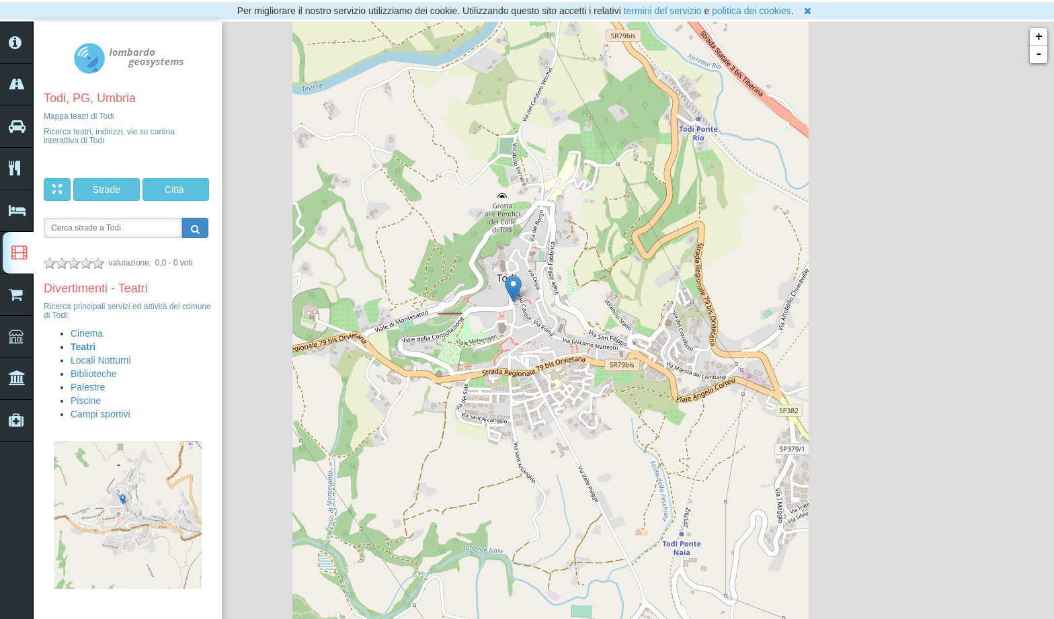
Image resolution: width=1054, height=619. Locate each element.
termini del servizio (663, 10)
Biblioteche (94, 373)
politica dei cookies (751, 10)
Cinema (87, 333)
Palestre (88, 387)
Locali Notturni (101, 360)
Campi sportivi (100, 414)
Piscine (86, 400)
